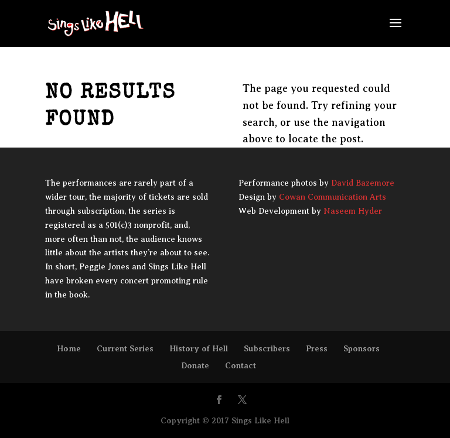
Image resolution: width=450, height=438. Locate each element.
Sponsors (361, 348)
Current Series (125, 348)
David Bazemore (362, 183)
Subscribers (267, 348)
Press (317, 348)
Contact (240, 365)
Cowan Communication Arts (332, 197)
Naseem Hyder (352, 211)
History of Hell (198, 348)
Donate (195, 365)
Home (69, 348)
